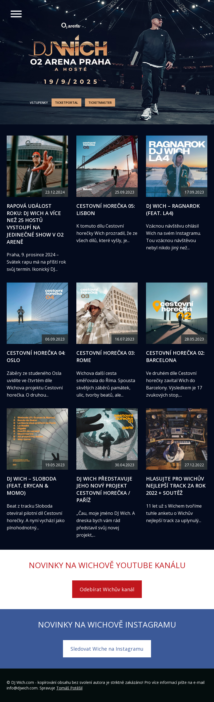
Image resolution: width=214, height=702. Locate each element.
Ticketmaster (100, 102)
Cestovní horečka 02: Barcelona (175, 356)
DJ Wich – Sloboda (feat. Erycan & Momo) (31, 485)
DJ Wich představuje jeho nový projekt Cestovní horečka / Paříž (104, 489)
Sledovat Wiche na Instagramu (107, 648)
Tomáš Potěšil (69, 688)
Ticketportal (66, 102)
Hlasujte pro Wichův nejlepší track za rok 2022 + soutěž (176, 485)
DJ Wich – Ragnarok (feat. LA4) (173, 209)
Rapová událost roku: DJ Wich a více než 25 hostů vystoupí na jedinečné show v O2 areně (35, 223)
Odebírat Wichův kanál (107, 589)
